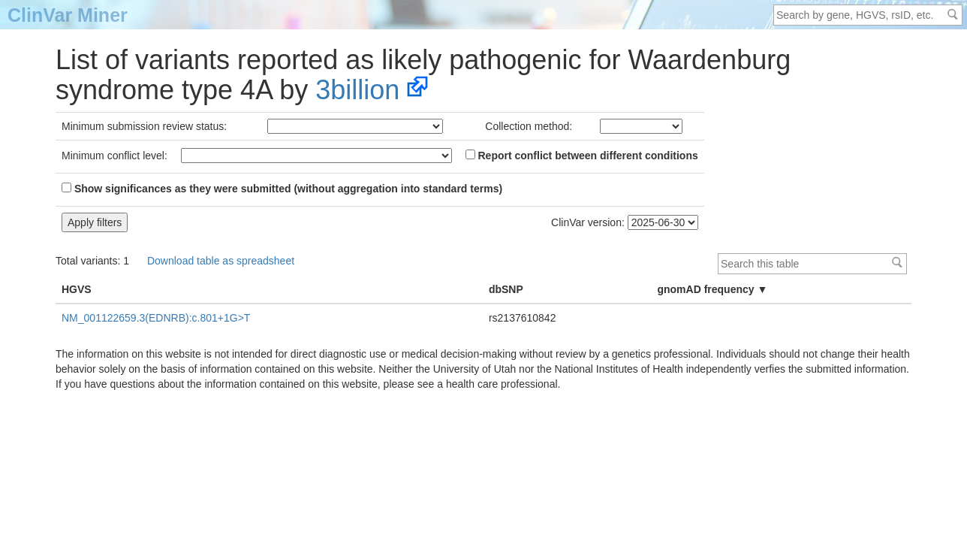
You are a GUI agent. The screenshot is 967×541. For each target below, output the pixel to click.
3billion (357, 89)
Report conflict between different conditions (581, 156)
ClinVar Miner (68, 15)
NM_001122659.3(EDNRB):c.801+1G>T (156, 318)
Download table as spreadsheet (220, 261)
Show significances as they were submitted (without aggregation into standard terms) (282, 189)
